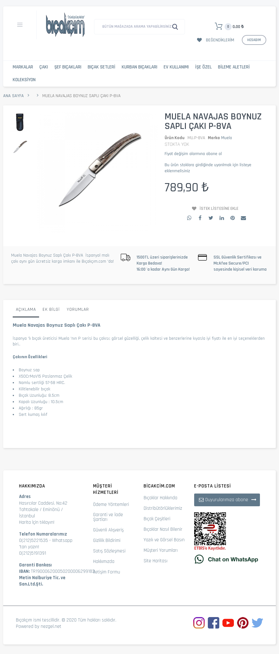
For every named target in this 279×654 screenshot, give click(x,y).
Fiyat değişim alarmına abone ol (193, 154)
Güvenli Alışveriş (108, 530)
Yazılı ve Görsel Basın (164, 539)
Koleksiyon (24, 80)
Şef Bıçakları (67, 67)
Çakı (43, 67)
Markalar (23, 67)
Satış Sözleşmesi (109, 551)
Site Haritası (155, 560)
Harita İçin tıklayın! (36, 522)
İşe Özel (203, 67)
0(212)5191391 (32, 553)
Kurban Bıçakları (139, 67)
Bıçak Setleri (101, 67)
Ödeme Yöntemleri (111, 504)
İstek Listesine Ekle (219, 208)
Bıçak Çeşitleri (157, 518)
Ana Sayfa (13, 96)
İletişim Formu (106, 572)
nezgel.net (51, 626)
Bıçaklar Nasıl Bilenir (163, 529)
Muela (226, 138)
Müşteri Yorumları (161, 550)
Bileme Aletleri (234, 67)
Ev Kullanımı (176, 67)
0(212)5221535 (33, 540)
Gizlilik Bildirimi (106, 540)
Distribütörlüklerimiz (163, 508)
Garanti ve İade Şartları (108, 517)
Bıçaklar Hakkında (160, 497)
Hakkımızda (103, 561)
